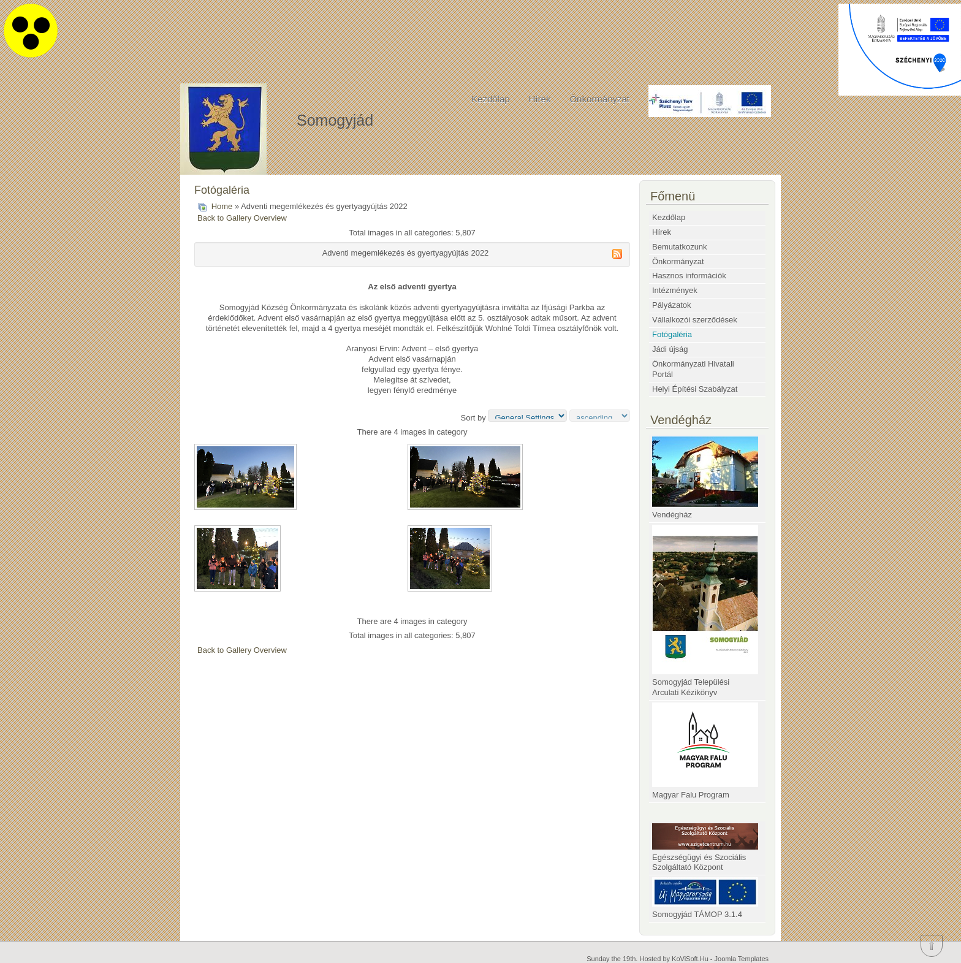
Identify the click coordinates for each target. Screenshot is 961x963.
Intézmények (674, 290)
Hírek (540, 99)
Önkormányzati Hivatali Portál (693, 369)
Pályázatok (671, 305)
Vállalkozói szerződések (694, 319)
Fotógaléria (672, 334)
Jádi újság (670, 349)
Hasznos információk (689, 275)
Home (222, 206)
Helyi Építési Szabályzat (694, 389)
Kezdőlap (490, 99)
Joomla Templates (742, 958)
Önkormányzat (599, 99)
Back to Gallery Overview (242, 218)
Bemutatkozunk (679, 246)
